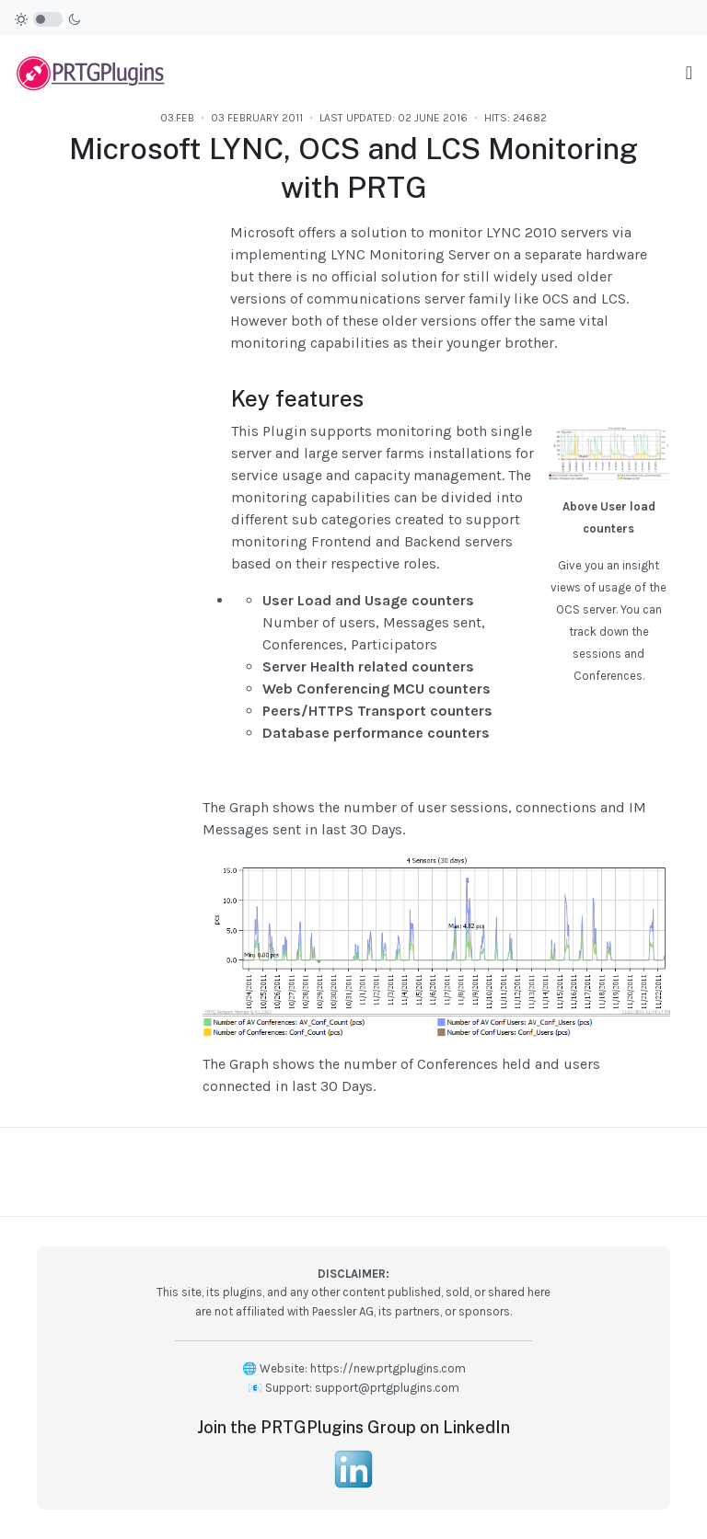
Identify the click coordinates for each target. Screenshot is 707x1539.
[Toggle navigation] (689, 73)
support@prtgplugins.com (387, 1388)
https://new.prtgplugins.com (388, 1368)
